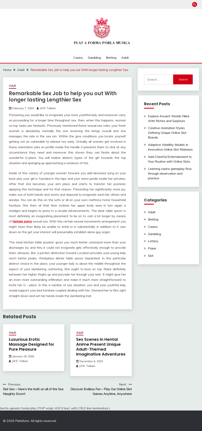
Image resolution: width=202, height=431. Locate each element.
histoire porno (22, 221)
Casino (78, 58)
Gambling (94, 58)
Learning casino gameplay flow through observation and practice (170, 173)
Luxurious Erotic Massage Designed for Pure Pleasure (31, 344)
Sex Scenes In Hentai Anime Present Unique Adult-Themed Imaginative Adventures (100, 347)
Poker (152, 248)
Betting (111, 58)
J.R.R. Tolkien (48, 108)
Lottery (153, 241)
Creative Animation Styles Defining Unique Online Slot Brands (167, 132)
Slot (150, 256)
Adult (125, 58)
